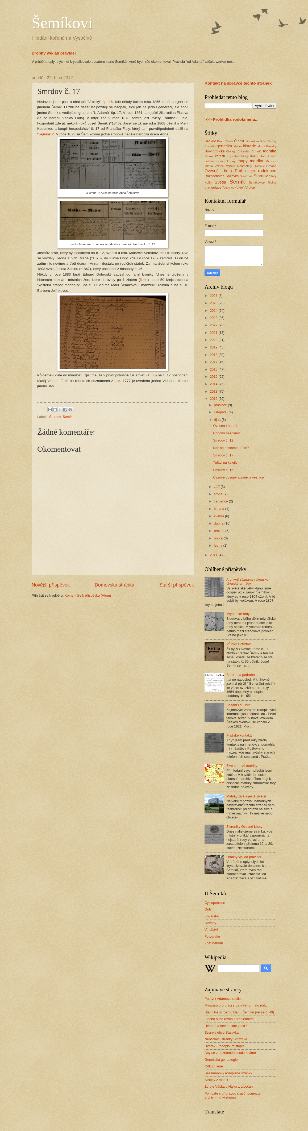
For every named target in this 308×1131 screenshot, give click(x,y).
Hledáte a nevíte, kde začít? (226, 1026)
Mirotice (270, 161)
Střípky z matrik (216, 1080)
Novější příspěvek (51, 585)
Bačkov (210, 141)
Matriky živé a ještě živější (246, 796)
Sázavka (232, 176)
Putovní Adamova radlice (223, 999)
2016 (214, 369)
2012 (214, 399)
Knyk (230, 156)
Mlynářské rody (237, 614)
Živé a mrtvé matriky (241, 766)
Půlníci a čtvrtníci (239, 644)
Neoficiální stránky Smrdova (226, 1039)
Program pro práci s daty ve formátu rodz (236, 1005)
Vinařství (211, 930)
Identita (269, 151)
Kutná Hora (258, 156)
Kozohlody (241, 156)
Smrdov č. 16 (223, 470)
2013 (214, 391)
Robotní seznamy (226, 433)
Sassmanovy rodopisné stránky (228, 1073)
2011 (214, 555)
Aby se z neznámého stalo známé (230, 1053)
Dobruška (252, 141)
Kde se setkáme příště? (231, 448)
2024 (214, 311)
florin (144, 280)
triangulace (213, 187)
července (221, 501)
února (219, 538)
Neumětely (244, 166)
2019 (214, 347)
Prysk (252, 171)
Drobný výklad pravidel (54, 53)
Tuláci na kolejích (226, 462)
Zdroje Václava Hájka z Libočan (229, 1086)
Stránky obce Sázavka (222, 1032)
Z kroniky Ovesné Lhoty (244, 827)
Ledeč (272, 156)
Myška (230, 166)
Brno (220, 141)
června (219, 509)
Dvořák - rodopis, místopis (224, 1046)
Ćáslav (229, 141)
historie (249, 146)
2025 (214, 303)
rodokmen (267, 170)
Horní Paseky (266, 146)
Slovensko (246, 176)
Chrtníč (256, 151)
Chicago (231, 151)
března (219, 531)
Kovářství (212, 916)
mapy (243, 161)
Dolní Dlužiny (268, 141)
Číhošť (239, 141)
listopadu (221, 412)
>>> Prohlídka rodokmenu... (232, 119)
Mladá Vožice (214, 166)
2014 (214, 384)
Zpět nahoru (214, 943)
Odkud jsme (214, 1066)
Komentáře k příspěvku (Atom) (88, 595)
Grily (208, 909)
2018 (214, 355)
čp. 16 (108, 102)
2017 (214, 362)
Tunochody (229, 187)
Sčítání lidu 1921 (239, 705)
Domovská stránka (114, 585)
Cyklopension (215, 903)
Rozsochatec (214, 176)
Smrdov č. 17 (223, 455)
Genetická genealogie (221, 1060)
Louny (231, 161)
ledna (218, 545)
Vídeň (240, 187)
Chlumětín (244, 151)
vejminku (46, 134)
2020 (214, 340)
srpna (218, 494)
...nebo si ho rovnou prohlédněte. (230, 1019)
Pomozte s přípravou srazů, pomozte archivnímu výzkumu (232, 1095)
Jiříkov (209, 156)
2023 (214, 318)
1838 (152, 375)
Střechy (210, 923)
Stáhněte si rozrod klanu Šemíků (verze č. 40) (239, 1012)
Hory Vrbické (215, 151)
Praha (240, 170)
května (219, 516)
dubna (219, 523)
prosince (221, 405)
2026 (214, 296)
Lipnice (221, 161)
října (218, 420)
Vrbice (250, 187)
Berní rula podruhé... (241, 675)
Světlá (220, 182)
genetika (224, 146)
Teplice (272, 182)
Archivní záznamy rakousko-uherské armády (247, 581)
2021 (214, 333)
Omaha (271, 166)
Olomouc (259, 166)
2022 (214, 325)
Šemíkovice (257, 182)
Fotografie (212, 936)
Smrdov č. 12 (223, 440)
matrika (256, 161)
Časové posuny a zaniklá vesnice (238, 477)
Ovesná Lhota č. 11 (228, 426)
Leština (209, 161)
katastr (220, 156)
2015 (214, 377)
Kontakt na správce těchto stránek (238, 83)
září (217, 487)
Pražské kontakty (239, 735)
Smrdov (55, 417)
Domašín (210, 146)
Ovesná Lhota (218, 170)
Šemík (68, 417)
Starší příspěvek (176, 585)
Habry (238, 146)
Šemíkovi (62, 23)
